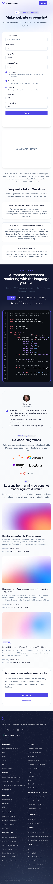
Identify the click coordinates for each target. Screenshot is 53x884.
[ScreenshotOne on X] (3, 729)
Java (11, 297)
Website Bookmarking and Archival (13, 785)
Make (4, 756)
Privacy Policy (32, 853)
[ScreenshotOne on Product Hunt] (8, 729)
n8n (3, 752)
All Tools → (5, 828)
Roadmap (31, 776)
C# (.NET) (37, 303)
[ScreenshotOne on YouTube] (22, 729)
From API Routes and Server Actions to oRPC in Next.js (24, 647)
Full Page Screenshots (9, 820)
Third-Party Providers (35, 857)
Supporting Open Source (36, 784)
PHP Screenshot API (8, 857)
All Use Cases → (7, 789)
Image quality (9, 54)
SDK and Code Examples (10, 748)
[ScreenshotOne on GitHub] (13, 729)
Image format (9, 44)
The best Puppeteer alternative (38, 836)
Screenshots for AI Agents (36, 764)
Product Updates (33, 768)
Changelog (5, 803)
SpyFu (29, 406)
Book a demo (26, 701)
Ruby (26, 303)
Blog (3, 807)
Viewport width (10, 94)
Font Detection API (34, 760)
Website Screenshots (9, 816)
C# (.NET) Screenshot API (10, 845)
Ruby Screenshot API (9, 861)
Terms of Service (33, 868)
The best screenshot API (36, 832)
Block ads (11, 81)
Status (30, 780)
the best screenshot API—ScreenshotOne (30, 179)
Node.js (31, 297)
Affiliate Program (33, 788)
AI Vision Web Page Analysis (11, 777)
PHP (41, 297)
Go (20, 297)
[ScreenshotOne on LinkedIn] (17, 729)
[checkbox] (6, 72)
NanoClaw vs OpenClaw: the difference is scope (21, 536)
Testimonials (32, 819)
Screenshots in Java (34, 801)
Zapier (4, 760)
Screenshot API (33, 756)
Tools (17, 12)
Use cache (11, 87)
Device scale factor (11, 63)
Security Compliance (34, 861)
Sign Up (43, 3)
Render (26, 113)
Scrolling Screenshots (9, 824)
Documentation (7, 799)
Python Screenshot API (9, 853)
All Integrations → (8, 768)
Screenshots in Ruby (34, 808)
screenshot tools (32, 181)
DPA (29, 849)
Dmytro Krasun (14, 548)
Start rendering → (26, 695)
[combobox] (26, 49)
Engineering (6, 642)
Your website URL (11, 36)
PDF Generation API (34, 752)
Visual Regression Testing (10, 781)
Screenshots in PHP (34, 805)
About (30, 772)
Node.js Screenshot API (9, 837)
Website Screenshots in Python (38, 797)
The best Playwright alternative (38, 840)
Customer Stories (33, 823)
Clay (3, 764)
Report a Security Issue (35, 865)
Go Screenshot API (8, 849)
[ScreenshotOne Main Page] (10, 3)
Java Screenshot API (9, 841)
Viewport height (10, 103)
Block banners (12, 72)
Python (14, 303)
